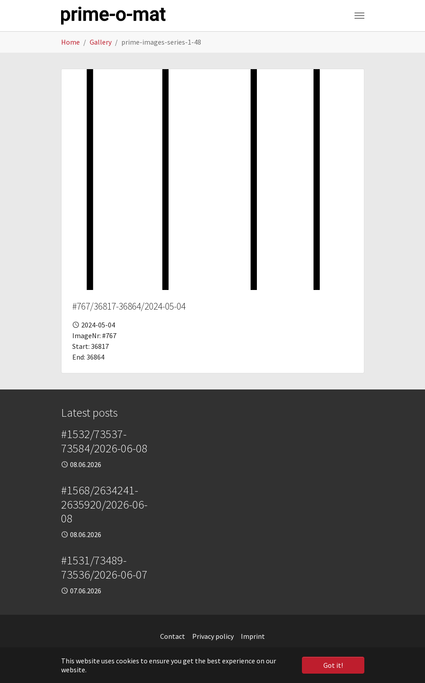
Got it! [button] (333, 665)
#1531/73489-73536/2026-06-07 (104, 567)
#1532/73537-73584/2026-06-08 (104, 440)
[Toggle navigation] (359, 15)
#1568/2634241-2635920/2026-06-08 (104, 504)
